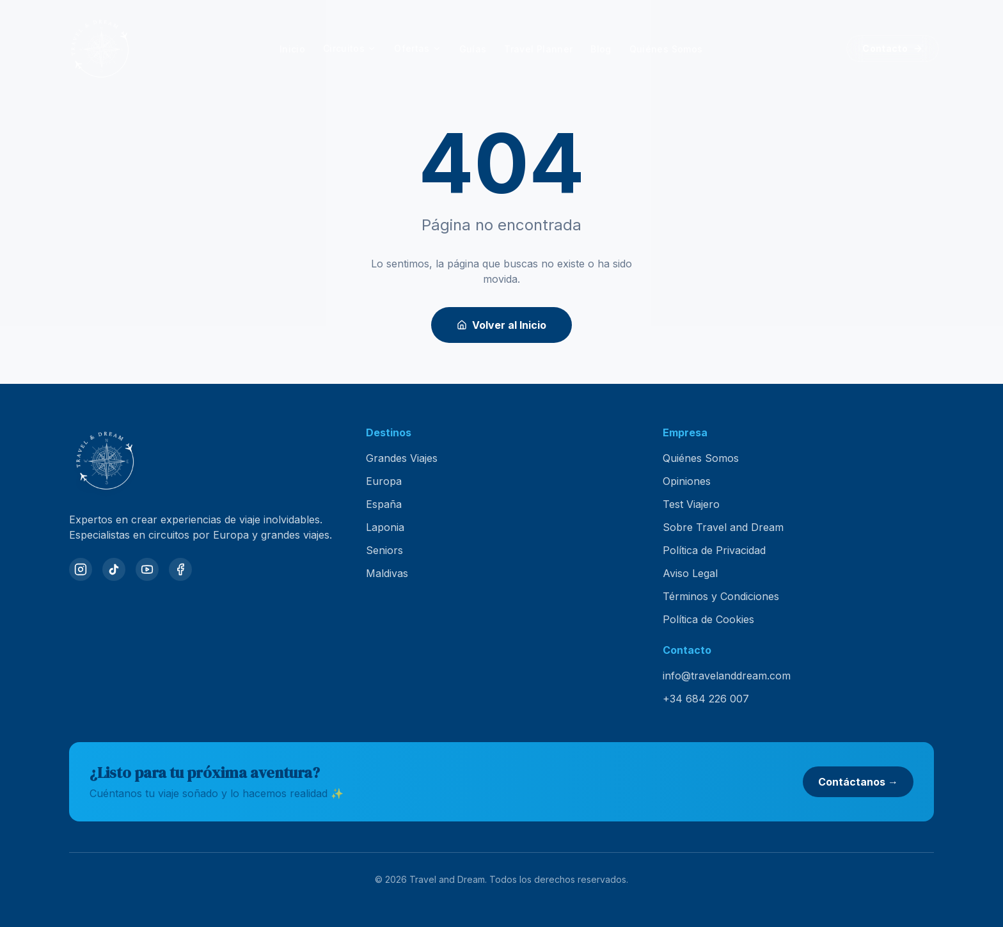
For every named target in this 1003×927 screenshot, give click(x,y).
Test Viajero (691, 504)
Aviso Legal (690, 573)
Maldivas (387, 573)
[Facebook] (180, 569)
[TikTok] (113, 569)
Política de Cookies (708, 619)
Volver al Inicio (501, 325)
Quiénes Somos (701, 458)
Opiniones (687, 481)
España (384, 504)
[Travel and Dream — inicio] (100, 48)
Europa (384, 481)
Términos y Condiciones (721, 596)
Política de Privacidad (714, 550)
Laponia (385, 527)
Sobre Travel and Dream (723, 527)
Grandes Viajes (402, 458)
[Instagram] (80, 569)
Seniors (384, 550)
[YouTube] (147, 569)
